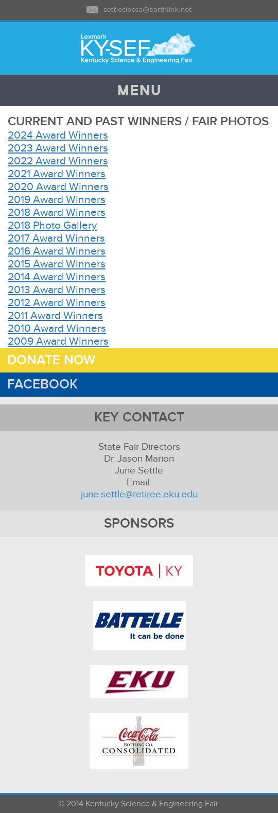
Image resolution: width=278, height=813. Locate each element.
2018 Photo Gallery (52, 225)
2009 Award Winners (58, 341)
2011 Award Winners (55, 315)
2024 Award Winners (58, 135)
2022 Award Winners (58, 161)
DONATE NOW (47, 360)
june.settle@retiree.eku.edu (139, 494)
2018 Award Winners (57, 212)
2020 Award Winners (58, 186)
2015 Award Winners (57, 264)
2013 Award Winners (57, 289)
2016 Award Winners (57, 251)
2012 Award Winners (57, 302)
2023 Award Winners (58, 148)
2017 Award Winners (56, 238)
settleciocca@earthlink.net (147, 9)
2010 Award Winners (57, 328)
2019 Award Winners (57, 199)
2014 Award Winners (57, 276)
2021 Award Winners (57, 173)
